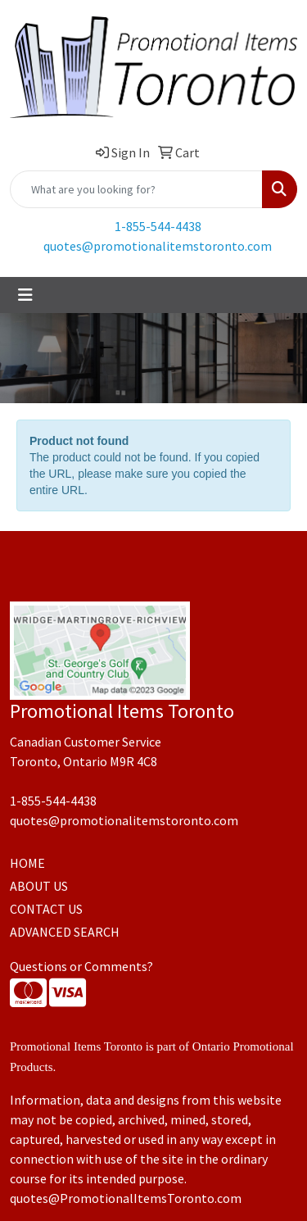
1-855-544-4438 (158, 226)
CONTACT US (46, 909)
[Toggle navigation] (25, 295)
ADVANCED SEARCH (65, 932)
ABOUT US (39, 886)
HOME (27, 863)
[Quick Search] (136, 189)
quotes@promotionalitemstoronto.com (157, 246)
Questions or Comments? (81, 966)
